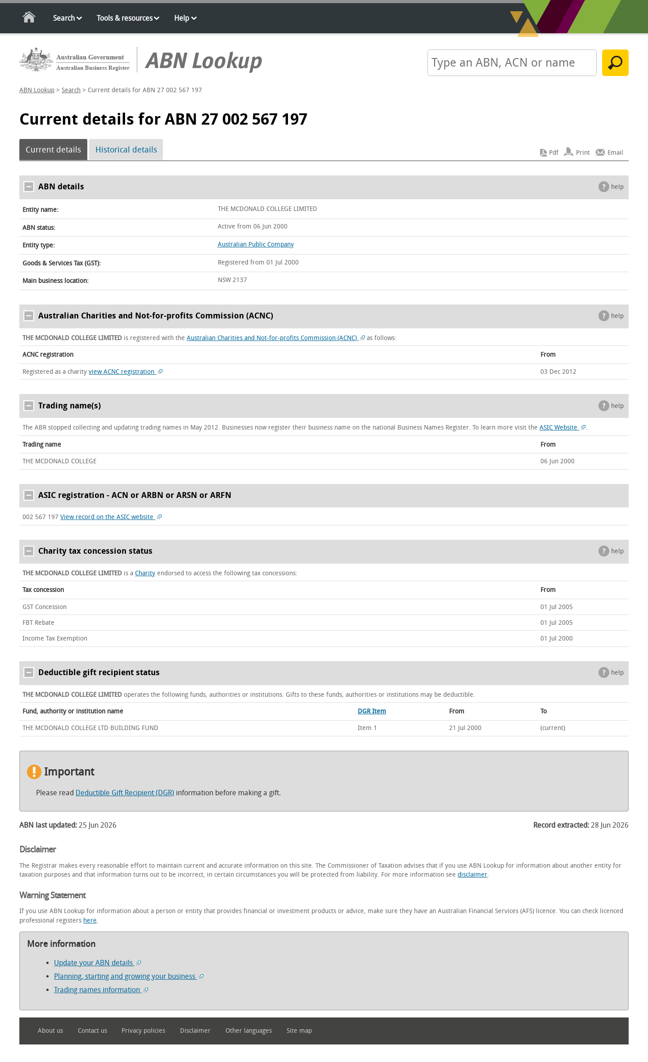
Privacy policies (143, 1031)
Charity (145, 573)
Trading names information (101, 990)
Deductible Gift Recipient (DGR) (125, 793)
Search (64, 18)
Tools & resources (125, 18)
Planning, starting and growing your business (128, 976)
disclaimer (472, 874)
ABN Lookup (36, 90)
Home (29, 18)
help (617, 187)
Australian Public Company (256, 244)
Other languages (248, 1031)
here (90, 920)
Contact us (92, 1031)
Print (583, 153)
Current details (53, 150)
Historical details (126, 150)
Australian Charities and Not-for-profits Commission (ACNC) (276, 338)
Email (615, 153)
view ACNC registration (125, 372)
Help (181, 18)
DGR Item (372, 711)
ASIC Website (562, 427)
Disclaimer (195, 1031)
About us (50, 1031)
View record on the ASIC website (111, 517)
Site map (299, 1031)
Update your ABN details (97, 963)
